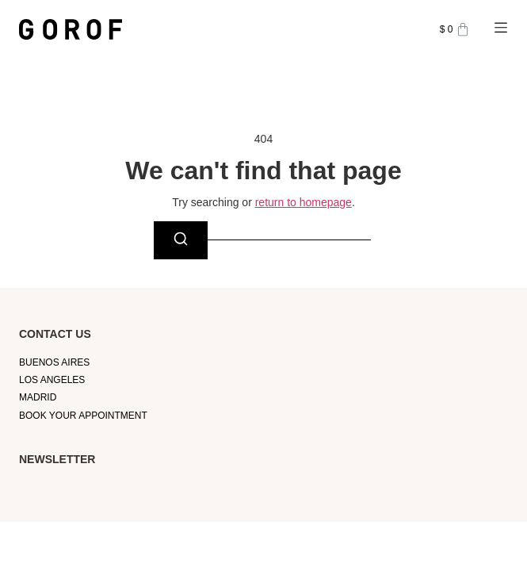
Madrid (37, 397)
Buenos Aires (54, 362)
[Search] (181, 240)
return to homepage (303, 202)
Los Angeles (52, 379)
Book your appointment (83, 415)
